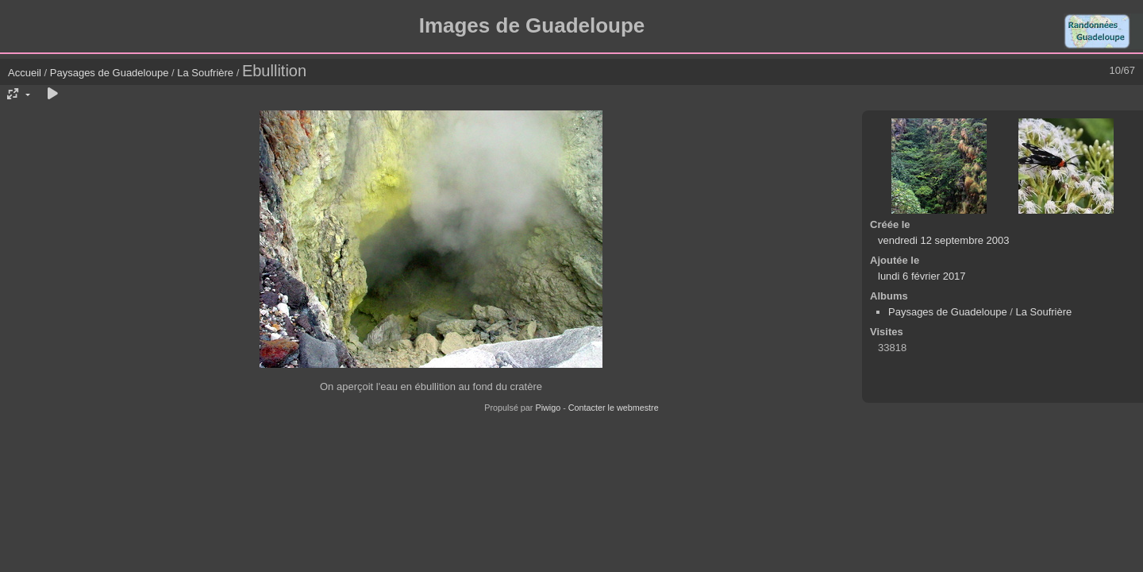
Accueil (24, 73)
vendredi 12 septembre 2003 (944, 240)
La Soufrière (205, 73)
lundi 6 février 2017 (922, 276)
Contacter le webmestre (613, 407)
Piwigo (547, 407)
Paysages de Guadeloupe (109, 73)
